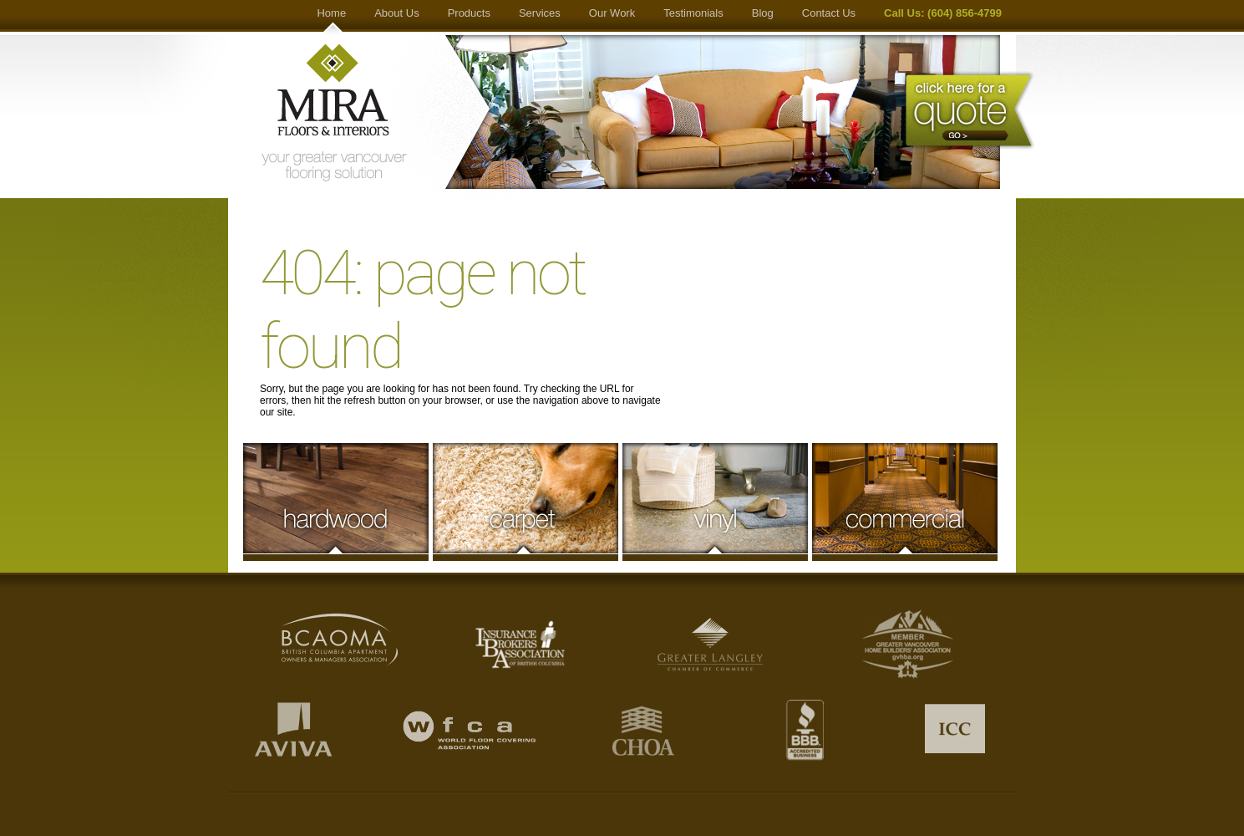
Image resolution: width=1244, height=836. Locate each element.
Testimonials (693, 13)
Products (469, 13)
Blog (763, 13)
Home (331, 13)
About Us (396, 13)
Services (540, 13)
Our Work (612, 13)
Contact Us (829, 13)
